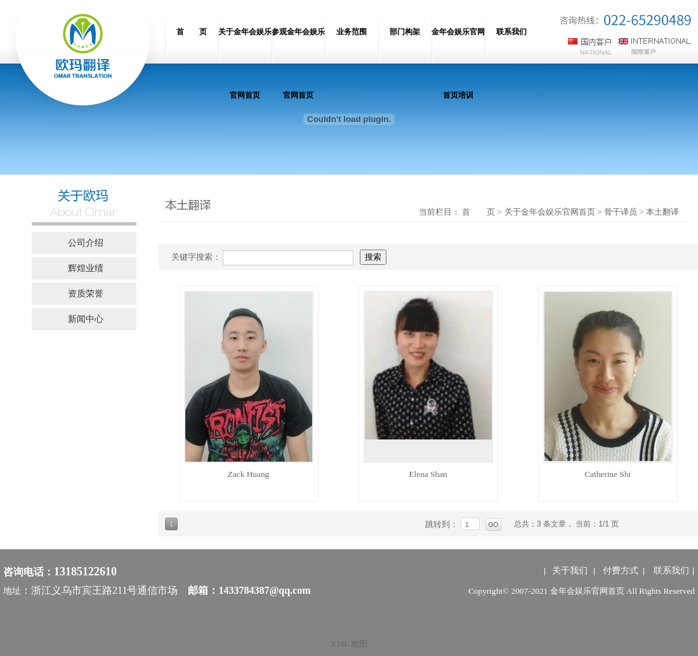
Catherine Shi (607, 474)
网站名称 (82, 57)
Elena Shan (428, 474)
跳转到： (443, 524)
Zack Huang (249, 474)
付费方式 (620, 570)
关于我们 (570, 570)
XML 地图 (349, 643)
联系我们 (671, 570)
